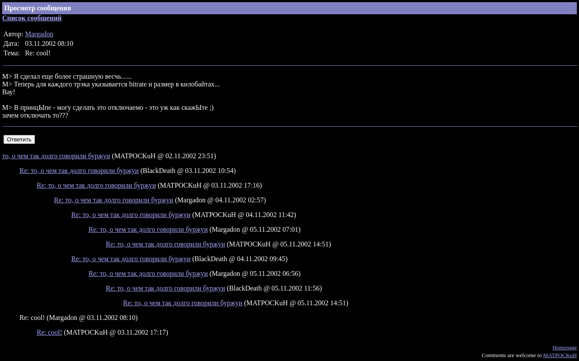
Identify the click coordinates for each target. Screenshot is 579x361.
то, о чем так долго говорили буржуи (56, 156)
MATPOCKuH (560, 355)
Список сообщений (32, 18)
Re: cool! (49, 332)
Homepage (565, 347)
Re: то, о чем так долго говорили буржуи (79, 170)
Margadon (39, 34)
